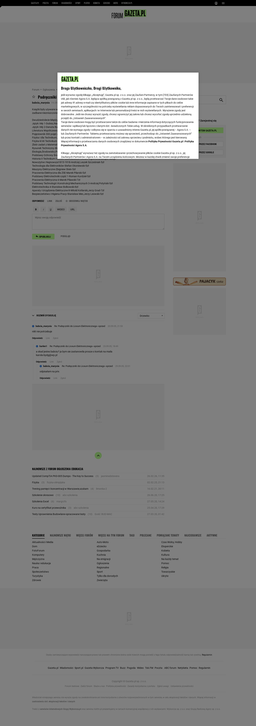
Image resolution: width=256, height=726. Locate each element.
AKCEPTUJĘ (183, 152)
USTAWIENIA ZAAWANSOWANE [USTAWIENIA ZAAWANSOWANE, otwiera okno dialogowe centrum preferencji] (84, 151)
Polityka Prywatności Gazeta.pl (165, 141)
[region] (128, 115)
